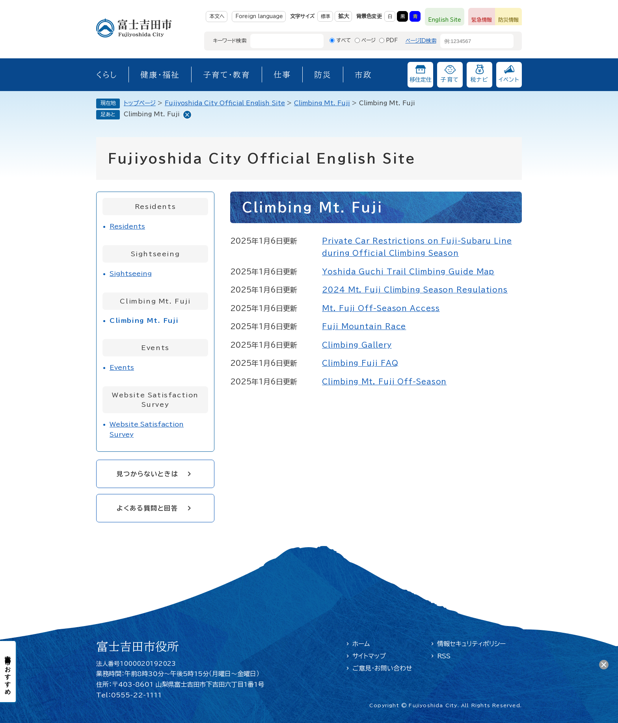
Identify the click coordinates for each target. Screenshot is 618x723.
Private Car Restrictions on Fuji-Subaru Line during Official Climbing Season (417, 247)
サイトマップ (369, 656)
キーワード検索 (229, 40)
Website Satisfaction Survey (147, 429)
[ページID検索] (469, 41)
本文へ (217, 16)
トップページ (140, 103)
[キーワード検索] (279, 41)
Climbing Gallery (356, 344)
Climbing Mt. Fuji (322, 103)
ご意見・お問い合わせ (382, 668)
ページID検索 (421, 40)
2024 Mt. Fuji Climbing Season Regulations (415, 289)
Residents (127, 226)
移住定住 (421, 79)
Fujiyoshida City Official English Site (225, 103)
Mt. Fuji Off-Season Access (380, 308)
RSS (443, 656)
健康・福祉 (160, 74)
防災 (322, 74)
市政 (363, 74)
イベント (509, 79)
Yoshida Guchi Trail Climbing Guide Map (408, 271)
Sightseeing (131, 273)
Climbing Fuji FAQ (360, 363)
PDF (392, 40)
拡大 (343, 16)
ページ (368, 40)
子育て (450, 79)
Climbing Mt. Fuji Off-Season (384, 381)
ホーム (361, 644)
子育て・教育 (226, 74)
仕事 (282, 74)
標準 (325, 16)
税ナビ (479, 79)
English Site (444, 19)
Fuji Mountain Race (364, 326)
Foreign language (259, 16)
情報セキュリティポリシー (471, 644)
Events (122, 367)
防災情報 (508, 19)
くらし (106, 74)
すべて (343, 40)
